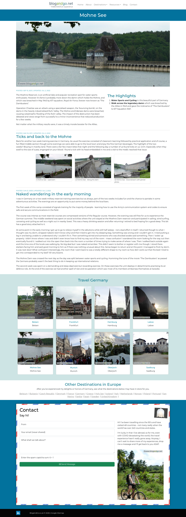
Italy (117, 394)
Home (80, 5)
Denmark (60, 394)
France (70, 394)
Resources (114, 5)
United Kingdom (109, 396)
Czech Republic (47, 394)
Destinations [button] (100, 5)
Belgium (23, 394)
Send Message (67, 464)
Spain (86, 396)
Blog (125, 5)
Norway (138, 394)
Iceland (109, 394)
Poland (147, 394)
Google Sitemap (57, 513)
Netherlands (127, 394)
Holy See (99, 394)
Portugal (157, 394)
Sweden (95, 396)
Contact (133, 5)
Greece (90, 394)
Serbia (79, 396)
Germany (80, 394)
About (89, 5)
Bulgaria (34, 394)
